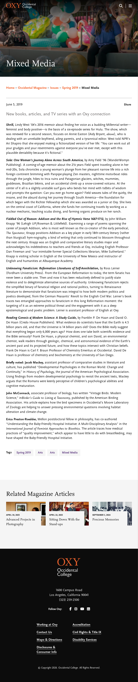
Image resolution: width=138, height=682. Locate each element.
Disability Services (85, 640)
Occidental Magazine (32, 88)
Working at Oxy (47, 624)
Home (10, 88)
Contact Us (44, 632)
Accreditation (81, 624)
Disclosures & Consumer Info (47, 650)
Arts (40, 452)
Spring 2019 (70, 88)
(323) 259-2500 (69, 600)
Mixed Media (70, 452)
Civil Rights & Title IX (87, 632)
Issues (54, 88)
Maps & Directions (49, 640)
